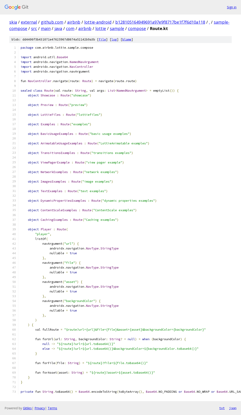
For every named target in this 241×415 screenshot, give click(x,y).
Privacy (39, 408)
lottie (100, 28)
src (34, 28)
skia (13, 22)
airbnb (73, 22)
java (58, 28)
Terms (52, 408)
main (46, 28)
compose (137, 28)
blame (126, 39)
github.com (52, 22)
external (29, 22)
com (70, 28)
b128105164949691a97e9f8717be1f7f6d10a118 (160, 22)
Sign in (231, 7)
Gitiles (27, 408)
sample (117, 28)
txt (222, 408)
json (232, 408)
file (102, 39)
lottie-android (97, 22)
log (114, 39)
